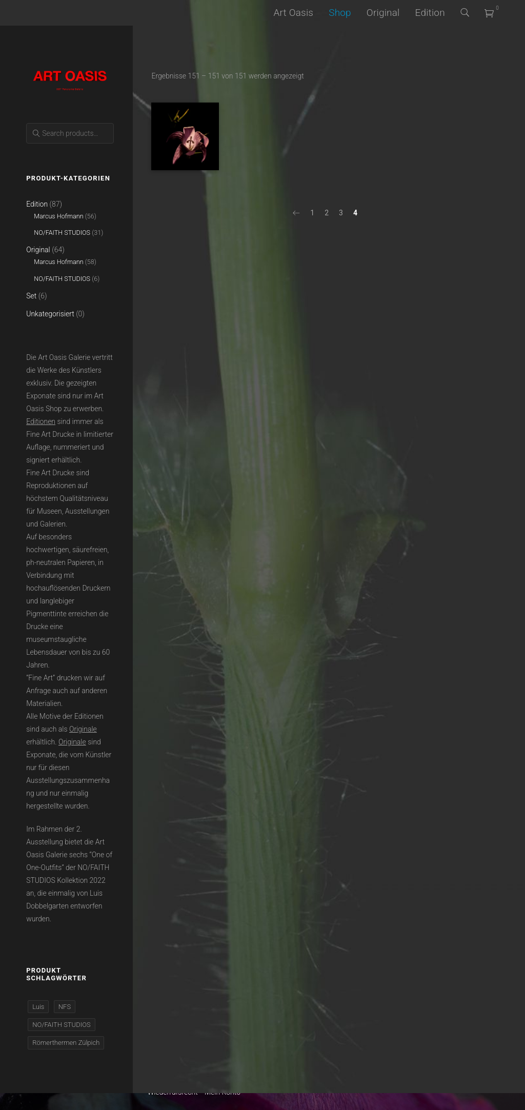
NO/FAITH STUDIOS (62, 232)
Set (31, 296)
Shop (340, 12)
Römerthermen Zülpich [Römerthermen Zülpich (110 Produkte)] (65, 1042)
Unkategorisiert (50, 314)
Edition (430, 12)
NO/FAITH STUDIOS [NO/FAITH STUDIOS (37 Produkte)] (61, 1024)
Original (383, 12)
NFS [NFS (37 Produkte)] (64, 1007)
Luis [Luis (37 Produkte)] (38, 1007)
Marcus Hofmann (59, 216)
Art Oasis (293, 12)
